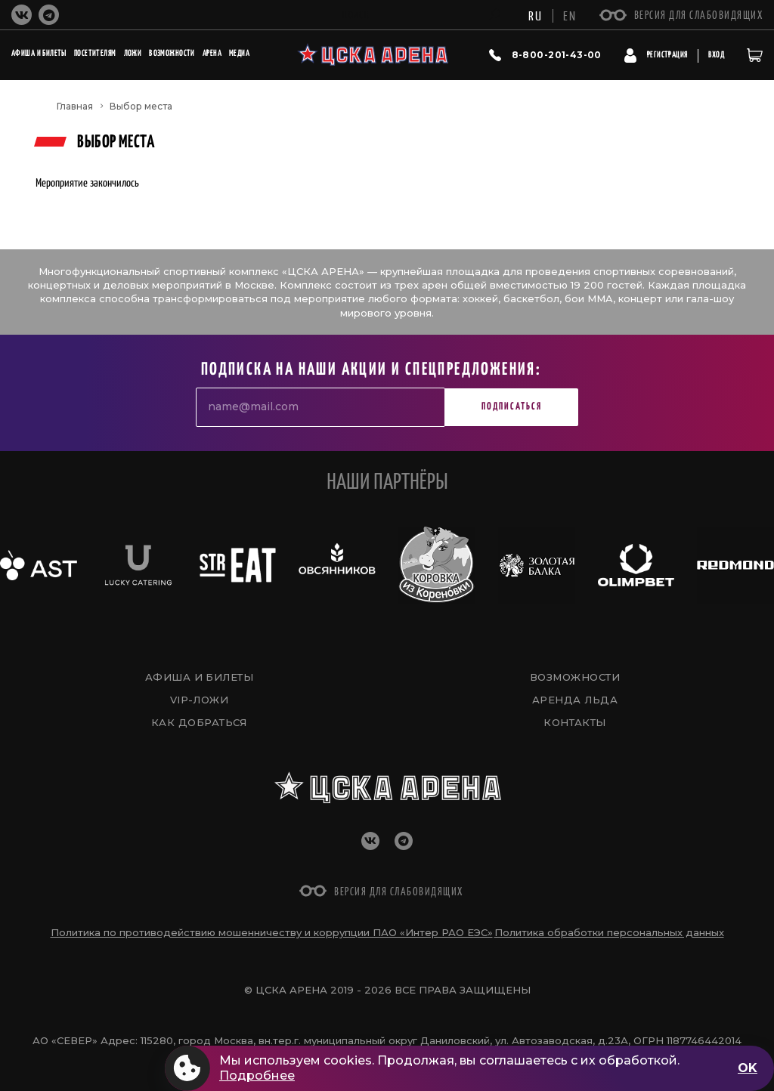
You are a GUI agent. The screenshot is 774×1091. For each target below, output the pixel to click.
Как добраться (199, 722)
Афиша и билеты (199, 677)
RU (535, 15)
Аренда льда (575, 700)
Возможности (575, 677)
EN (570, 15)
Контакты (574, 722)
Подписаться (511, 407)
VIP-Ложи (199, 700)
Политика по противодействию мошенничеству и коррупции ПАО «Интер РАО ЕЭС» (272, 932)
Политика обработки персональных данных (609, 932)
